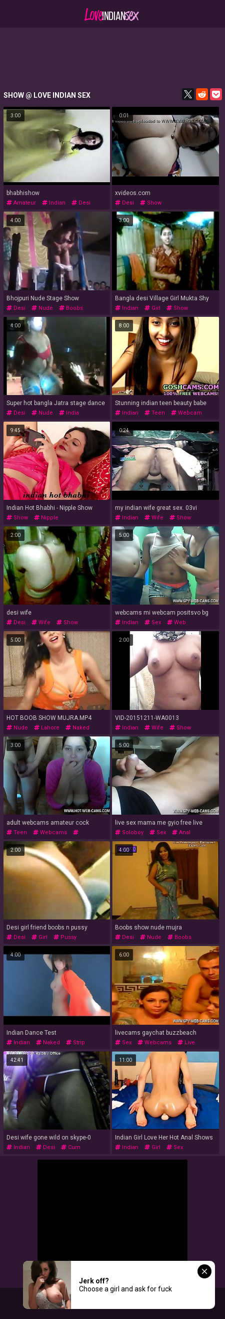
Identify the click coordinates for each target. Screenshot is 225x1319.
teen (154, 413)
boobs (71, 308)
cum (70, 1147)
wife (154, 517)
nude (42, 308)
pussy (65, 937)
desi (81, 203)
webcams (50, 832)
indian (54, 203)
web (176, 622)
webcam (186, 413)
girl (152, 308)
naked (78, 727)
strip (75, 1042)
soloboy (129, 832)
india (69, 413)
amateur (21, 203)
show (151, 203)
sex (152, 622)
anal (181, 832)
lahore (47, 727)
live (186, 1042)
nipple (46, 517)
